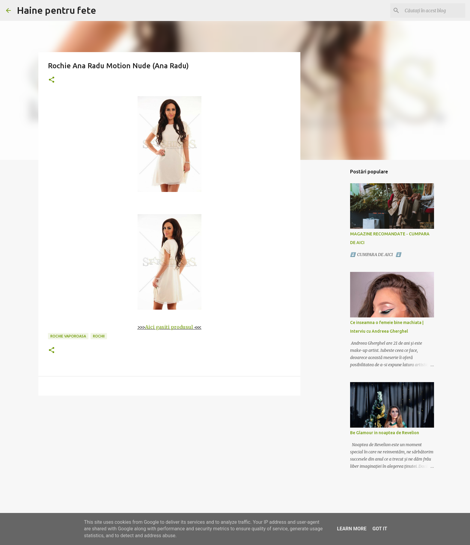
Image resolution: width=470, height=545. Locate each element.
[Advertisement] (169, 446)
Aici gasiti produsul (169, 327)
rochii (99, 336)
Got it (379, 529)
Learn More (351, 529)
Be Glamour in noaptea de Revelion (384, 432)
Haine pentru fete (56, 10)
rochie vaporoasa (68, 336)
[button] (51, 80)
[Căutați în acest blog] (433, 10)
